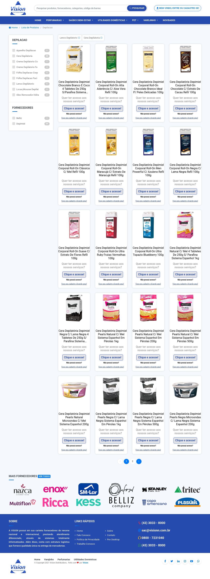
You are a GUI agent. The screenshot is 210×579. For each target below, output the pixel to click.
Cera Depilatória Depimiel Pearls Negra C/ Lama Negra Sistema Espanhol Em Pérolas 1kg (111, 419)
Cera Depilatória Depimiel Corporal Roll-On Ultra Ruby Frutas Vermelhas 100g (111, 253)
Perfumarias (54, 20)
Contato (111, 535)
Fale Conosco (84, 535)
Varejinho (149, 20)
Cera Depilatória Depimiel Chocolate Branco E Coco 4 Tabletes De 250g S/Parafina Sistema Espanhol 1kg (74, 87)
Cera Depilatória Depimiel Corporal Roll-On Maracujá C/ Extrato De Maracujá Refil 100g (111, 170)
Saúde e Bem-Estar (80, 20)
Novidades (169, 20)
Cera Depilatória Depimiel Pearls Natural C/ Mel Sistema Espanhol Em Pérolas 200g (148, 336)
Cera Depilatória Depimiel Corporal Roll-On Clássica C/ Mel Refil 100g (74, 168)
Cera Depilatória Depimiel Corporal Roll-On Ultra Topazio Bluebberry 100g (148, 251)
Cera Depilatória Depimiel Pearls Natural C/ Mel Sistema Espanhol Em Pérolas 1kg (111, 336)
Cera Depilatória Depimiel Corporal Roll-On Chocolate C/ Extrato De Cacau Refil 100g (185, 87)
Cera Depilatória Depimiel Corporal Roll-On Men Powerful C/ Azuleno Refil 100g (148, 170)
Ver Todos (44, 476)
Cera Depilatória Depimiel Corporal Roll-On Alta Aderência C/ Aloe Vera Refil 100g (111, 87)
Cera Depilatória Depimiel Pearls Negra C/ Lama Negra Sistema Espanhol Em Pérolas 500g (148, 419)
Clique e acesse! (74, 108)
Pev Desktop (113, 539)
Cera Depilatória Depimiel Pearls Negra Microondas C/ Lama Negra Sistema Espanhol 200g (185, 419)
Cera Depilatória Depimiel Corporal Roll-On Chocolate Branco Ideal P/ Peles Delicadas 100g (148, 87)
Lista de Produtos (30, 27)
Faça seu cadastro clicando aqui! (74, 118)
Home (38, 20)
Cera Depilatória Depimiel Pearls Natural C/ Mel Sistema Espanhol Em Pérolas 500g (185, 336)
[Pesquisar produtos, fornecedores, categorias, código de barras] (80, 8)
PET (134, 20)
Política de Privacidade (88, 539)
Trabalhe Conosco (86, 544)
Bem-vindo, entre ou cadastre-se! (177, 8)
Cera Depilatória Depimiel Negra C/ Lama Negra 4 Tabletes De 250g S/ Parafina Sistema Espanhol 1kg (74, 336)
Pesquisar (136, 8)
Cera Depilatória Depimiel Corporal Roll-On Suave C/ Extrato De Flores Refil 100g (74, 253)
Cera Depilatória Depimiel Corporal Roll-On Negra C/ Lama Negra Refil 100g (185, 168)
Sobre (110, 531)
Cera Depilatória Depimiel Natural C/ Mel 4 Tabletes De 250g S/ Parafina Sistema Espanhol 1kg (185, 253)
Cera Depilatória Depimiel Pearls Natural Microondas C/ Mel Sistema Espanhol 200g (74, 419)
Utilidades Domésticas (112, 20)
